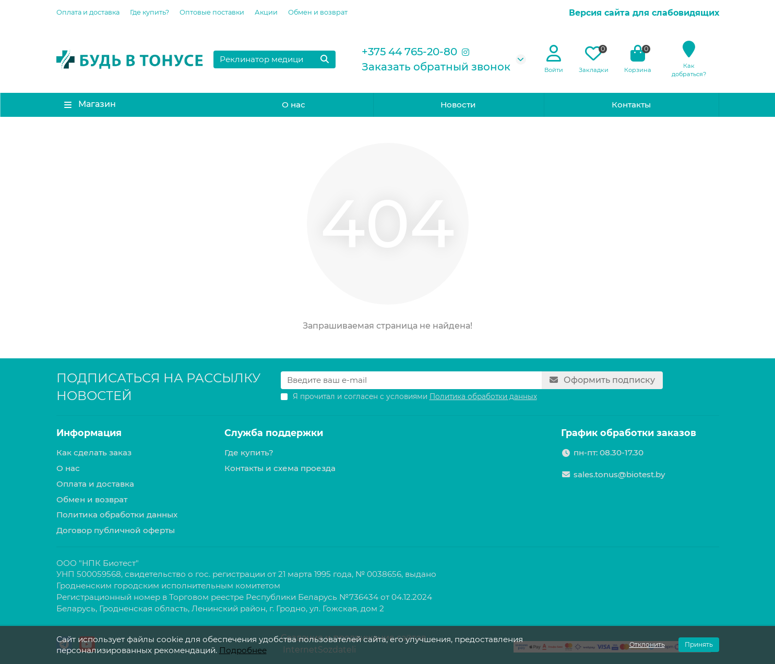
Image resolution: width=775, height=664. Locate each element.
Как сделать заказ (94, 452)
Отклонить (647, 644)
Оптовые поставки (212, 12)
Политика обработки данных (116, 515)
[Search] (274, 59)
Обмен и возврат (318, 12)
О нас (293, 105)
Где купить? (149, 12)
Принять (699, 644)
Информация (89, 432)
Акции (266, 12)
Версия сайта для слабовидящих (644, 13)
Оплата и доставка (88, 12)
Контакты (631, 105)
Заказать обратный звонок (436, 67)
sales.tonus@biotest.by (619, 474)
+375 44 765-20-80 (409, 51)
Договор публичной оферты (115, 530)
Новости (458, 105)
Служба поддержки (273, 432)
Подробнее (243, 650)
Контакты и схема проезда (280, 468)
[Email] (411, 380)
